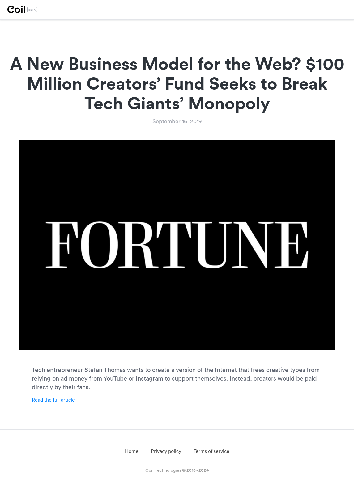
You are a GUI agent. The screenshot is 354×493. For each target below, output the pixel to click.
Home (132, 451)
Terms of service (211, 451)
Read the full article (53, 400)
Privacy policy (166, 451)
